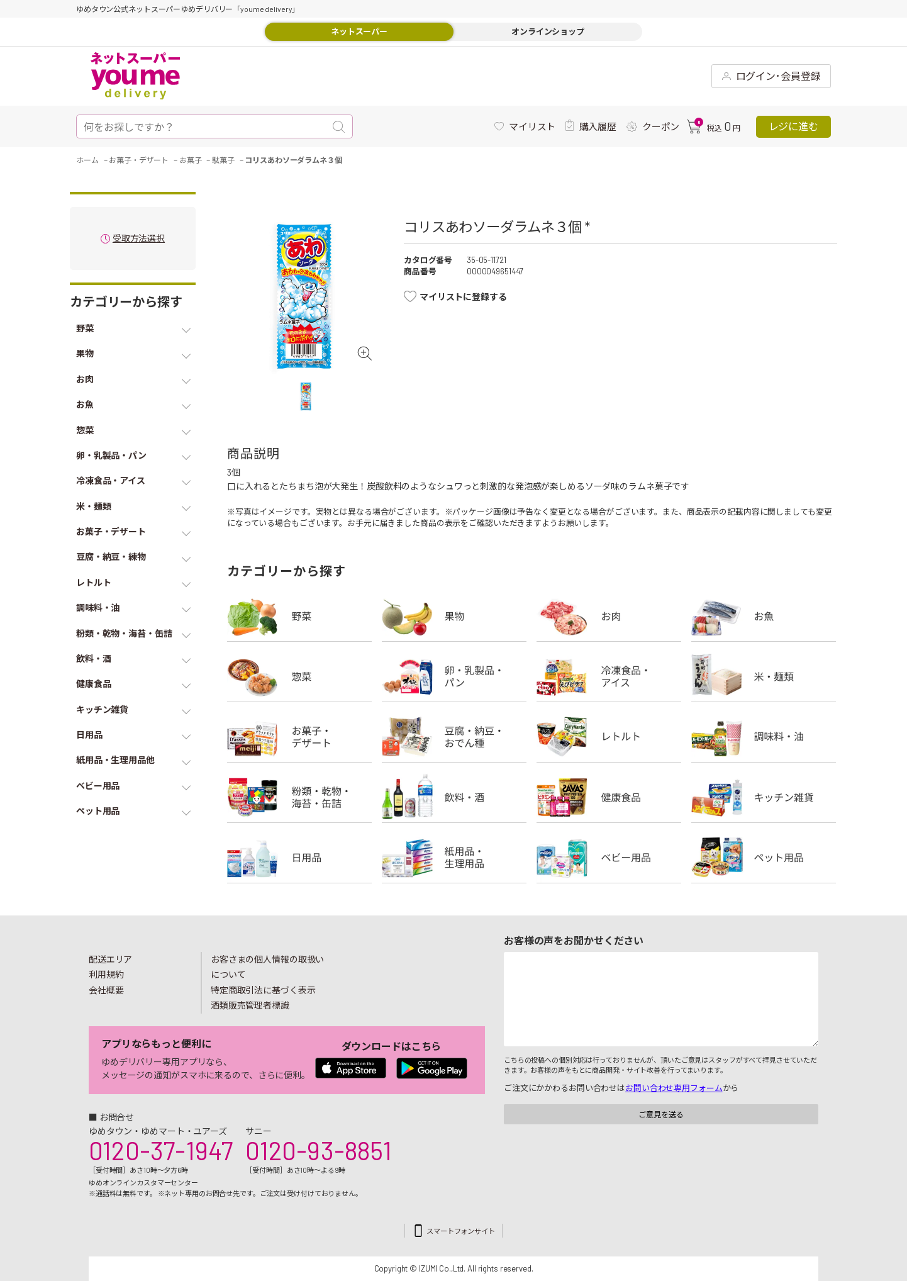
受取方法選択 (139, 238)
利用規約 (106, 974)
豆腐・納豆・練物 (454, 737)
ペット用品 (763, 857)
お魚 (763, 616)
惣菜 (299, 676)
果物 (454, 616)
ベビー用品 (609, 857)
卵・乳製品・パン (454, 676)
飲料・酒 (454, 797)
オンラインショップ (547, 31)
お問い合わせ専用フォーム (673, 1088)
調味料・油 (763, 737)
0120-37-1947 (161, 1150)
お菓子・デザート (299, 737)
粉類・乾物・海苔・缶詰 (299, 797)
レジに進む (793, 126)
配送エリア (110, 959)
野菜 (299, 616)
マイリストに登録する (463, 296)
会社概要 (106, 990)
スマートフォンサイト (460, 1231)
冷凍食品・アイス (609, 676)
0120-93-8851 (318, 1150)
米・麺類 (763, 676)
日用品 (299, 857)
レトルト (609, 737)
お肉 (609, 616)
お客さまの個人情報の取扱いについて (267, 967)
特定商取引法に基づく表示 (263, 990)
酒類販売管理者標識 (250, 1005)
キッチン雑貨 (763, 797)
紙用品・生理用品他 (454, 857)
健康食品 (609, 797)
